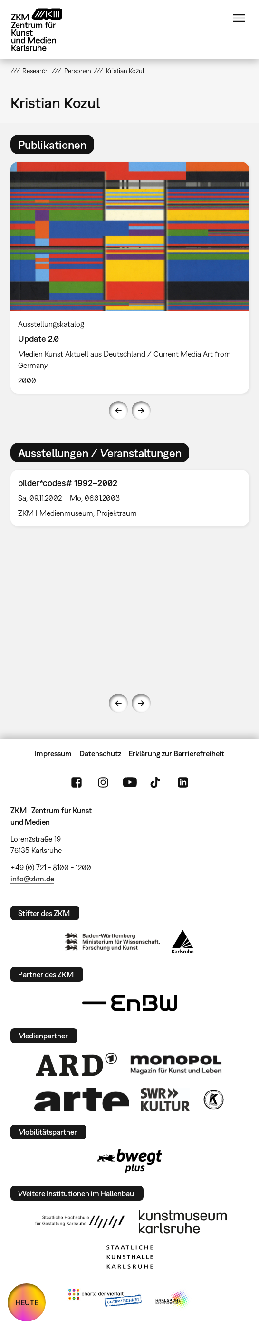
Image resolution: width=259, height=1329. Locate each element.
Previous (118, 410)
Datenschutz (100, 753)
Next (141, 410)
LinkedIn (182, 782)
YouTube (129, 782)
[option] (130, 278)
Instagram (103, 782)
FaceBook (76, 782)
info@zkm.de (32, 878)
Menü (239, 18)
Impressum (53, 753)
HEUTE (26, 1302)
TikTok (156, 782)
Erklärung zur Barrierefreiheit (176, 753)
